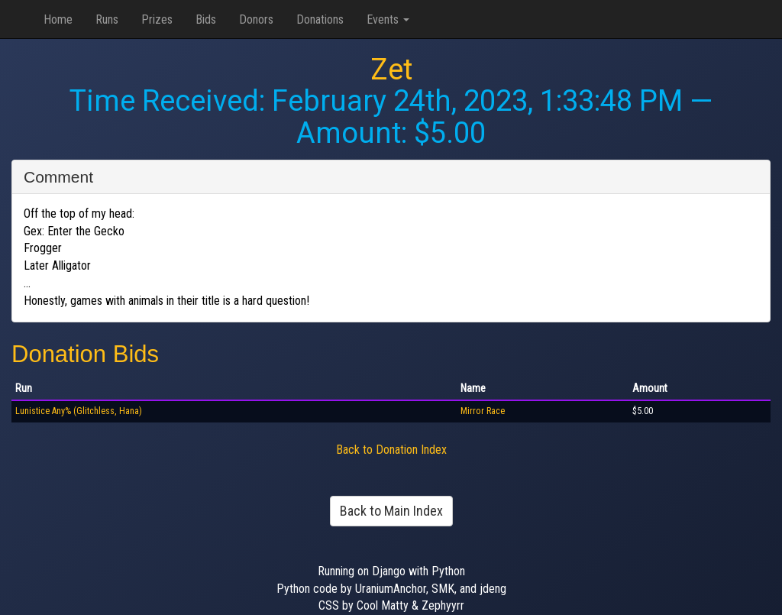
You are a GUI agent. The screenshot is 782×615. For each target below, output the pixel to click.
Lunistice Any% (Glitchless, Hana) (78, 411)
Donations (320, 19)
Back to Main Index (391, 511)
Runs (106, 19)
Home (58, 19)
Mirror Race (482, 411)
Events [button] (388, 19)
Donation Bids (85, 354)
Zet (391, 69)
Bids (206, 19)
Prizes (157, 19)
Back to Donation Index (391, 449)
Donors (256, 19)
